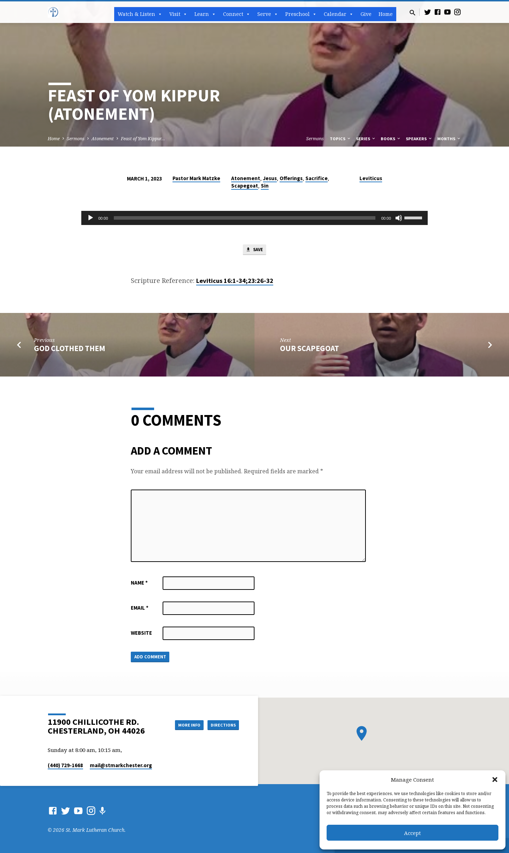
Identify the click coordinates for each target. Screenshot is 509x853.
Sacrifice (316, 178)
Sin (265, 185)
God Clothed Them (69, 350)
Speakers (419, 138)
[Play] (90, 217)
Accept (412, 832)
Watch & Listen (140, 14)
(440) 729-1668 (65, 765)
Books (391, 138)
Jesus (270, 178)
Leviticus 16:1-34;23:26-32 (234, 282)
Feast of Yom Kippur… (143, 139)
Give (366, 14)
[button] (494, 779)
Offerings (291, 178)
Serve (267, 14)
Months (449, 138)
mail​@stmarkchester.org (121, 765)
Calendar (338, 14)
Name (139, 584)
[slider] (245, 218)
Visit (178, 14)
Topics (340, 138)
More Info (181, 725)
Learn (205, 14)
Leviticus (370, 178)
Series (366, 138)
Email (139, 609)
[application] (254, 218)
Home (386, 14)
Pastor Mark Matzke (196, 178)
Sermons (75, 139)
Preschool (301, 14)
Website (141, 634)
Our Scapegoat (309, 350)
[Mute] (398, 217)
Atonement (103, 139)
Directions (221, 725)
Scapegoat (244, 185)
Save (254, 250)
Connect (236, 14)
